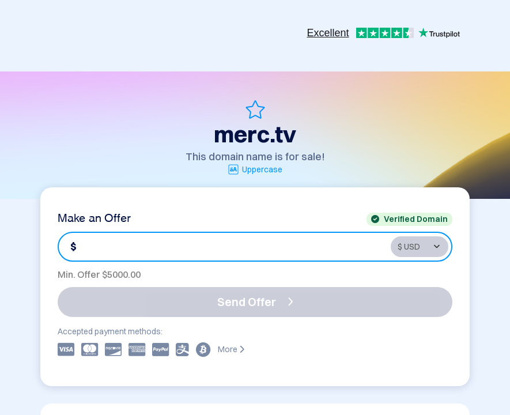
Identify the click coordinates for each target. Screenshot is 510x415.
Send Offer (255, 302)
